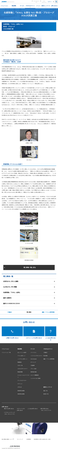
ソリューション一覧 (6, 352)
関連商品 (20, 362)
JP (53, 1)
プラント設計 (33, 368)
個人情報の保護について (7, 439)
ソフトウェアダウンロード (36, 355)
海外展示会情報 (21, 394)
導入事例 (29, 312)
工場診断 (33, 365)
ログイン (50, 1)
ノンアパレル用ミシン (22, 359)
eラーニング (33, 362)
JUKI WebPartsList (44, 2)
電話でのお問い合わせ (9, 408)
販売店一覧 (46, 394)
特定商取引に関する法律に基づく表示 (42, 439)
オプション (20, 383)
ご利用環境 (28, 439)
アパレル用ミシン (21, 355)
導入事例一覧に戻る (30, 267)
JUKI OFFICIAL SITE (36, 2)
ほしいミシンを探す (22, 352)
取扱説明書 (20, 371)
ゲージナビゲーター (22, 380)
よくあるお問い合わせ (33, 408)
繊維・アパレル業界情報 (48, 312)
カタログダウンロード (22, 368)
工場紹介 (9, 312)
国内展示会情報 (21, 390)
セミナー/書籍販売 (35, 375)
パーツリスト (33, 352)
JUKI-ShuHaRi (34, 359)
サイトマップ (20, 439)
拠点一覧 (45, 390)
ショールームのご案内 (35, 378)
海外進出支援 (33, 371)
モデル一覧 (20, 365)
